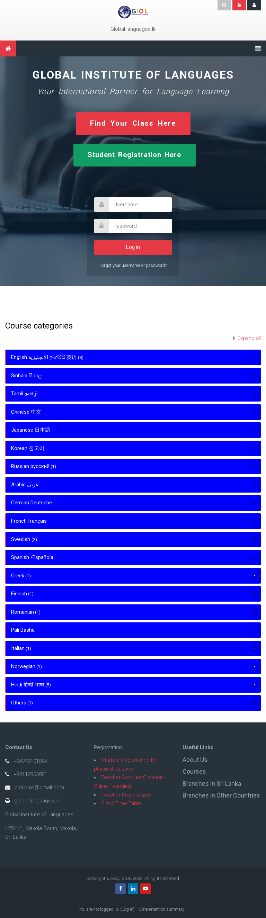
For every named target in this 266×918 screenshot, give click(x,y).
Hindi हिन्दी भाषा (27, 685)
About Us (195, 759)
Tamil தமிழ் (24, 393)
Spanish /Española (32, 557)
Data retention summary (161, 909)
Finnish (19, 594)
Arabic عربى (25, 485)
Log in (127, 909)
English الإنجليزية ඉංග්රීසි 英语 (44, 357)
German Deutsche (31, 503)
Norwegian (23, 666)
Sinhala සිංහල (26, 375)
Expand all (249, 338)
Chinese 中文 (26, 412)
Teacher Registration (125, 795)
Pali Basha (23, 630)
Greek (17, 576)
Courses (194, 771)
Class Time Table (121, 803)
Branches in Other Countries (221, 795)
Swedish (21, 539)
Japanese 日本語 (30, 430)
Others (18, 703)
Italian (18, 648)
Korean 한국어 (27, 448)
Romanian (22, 612)
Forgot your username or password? (133, 265)
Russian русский (30, 466)
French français (29, 521)
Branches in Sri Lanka (212, 783)
